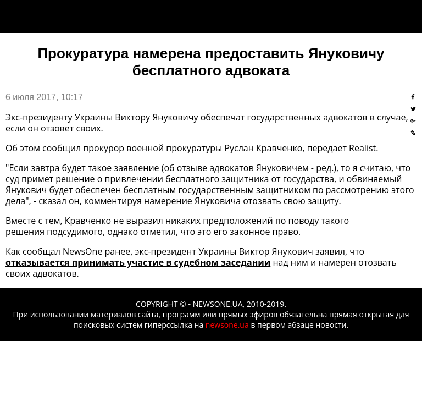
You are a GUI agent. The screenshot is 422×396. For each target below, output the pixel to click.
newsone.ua (227, 325)
